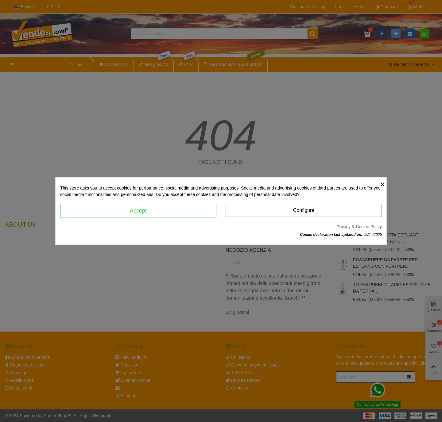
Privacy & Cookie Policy (359, 226)
